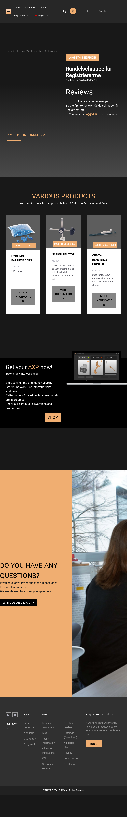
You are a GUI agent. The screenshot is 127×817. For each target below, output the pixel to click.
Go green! (29, 752)
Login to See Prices (83, 65)
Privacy (68, 760)
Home (17, 7)
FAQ (44, 741)
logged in (91, 122)
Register (103, 11)
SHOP (52, 425)
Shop (43, 7)
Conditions (70, 772)
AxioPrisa (30, 7)
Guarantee (30, 746)
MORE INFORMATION (23, 305)
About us (29, 741)
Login (86, 11)
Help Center (23, 15)
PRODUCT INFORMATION (26, 143)
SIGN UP (94, 752)
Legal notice (71, 766)
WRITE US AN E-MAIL (16, 611)
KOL (44, 766)
